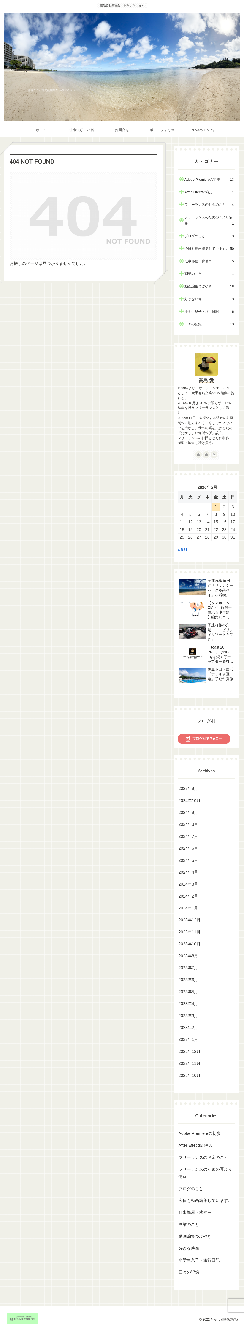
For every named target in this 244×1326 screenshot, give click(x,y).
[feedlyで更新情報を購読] (206, 455)
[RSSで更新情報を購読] (214, 455)
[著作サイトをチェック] (198, 455)
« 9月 (182, 549)
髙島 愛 (206, 380)
